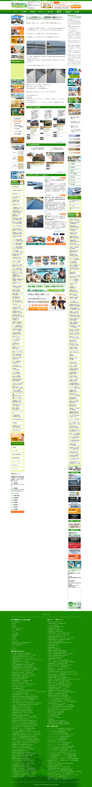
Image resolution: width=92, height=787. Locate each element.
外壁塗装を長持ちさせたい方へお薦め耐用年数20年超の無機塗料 (60, 769)
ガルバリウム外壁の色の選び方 (73, 284)
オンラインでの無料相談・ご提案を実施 (74, 219)
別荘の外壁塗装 (51, 719)
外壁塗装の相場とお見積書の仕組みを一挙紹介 (56, 636)
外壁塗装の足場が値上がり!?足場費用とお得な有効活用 (58, 722)
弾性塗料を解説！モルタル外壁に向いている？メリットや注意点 (24, 773)
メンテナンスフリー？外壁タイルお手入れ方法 (74, 352)
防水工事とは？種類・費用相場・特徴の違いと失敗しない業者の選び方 (25, 737)
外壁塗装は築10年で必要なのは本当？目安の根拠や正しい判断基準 (24, 667)
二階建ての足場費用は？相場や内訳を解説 (74, 323)
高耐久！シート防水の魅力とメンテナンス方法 (17, 398)
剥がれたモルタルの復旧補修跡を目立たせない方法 (17, 265)
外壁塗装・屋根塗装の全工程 (53, 628)
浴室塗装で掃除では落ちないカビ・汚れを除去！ (57, 703)
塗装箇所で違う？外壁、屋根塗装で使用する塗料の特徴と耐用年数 (60, 763)
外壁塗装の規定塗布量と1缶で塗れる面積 (74, 369)
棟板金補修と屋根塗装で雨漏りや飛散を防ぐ (17, 380)
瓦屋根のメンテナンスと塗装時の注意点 (17, 348)
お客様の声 (32, 11)
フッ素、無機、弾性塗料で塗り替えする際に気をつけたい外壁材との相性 (25, 731)
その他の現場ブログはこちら (59, 231)
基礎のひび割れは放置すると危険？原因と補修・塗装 (22, 755)
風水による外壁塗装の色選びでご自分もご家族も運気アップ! (23, 664)
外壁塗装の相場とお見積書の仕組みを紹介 (74, 241)
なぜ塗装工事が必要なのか (17, 190)
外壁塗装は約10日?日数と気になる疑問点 (73, 255)
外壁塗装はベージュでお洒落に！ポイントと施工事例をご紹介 (23, 768)
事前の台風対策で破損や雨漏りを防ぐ (73, 398)
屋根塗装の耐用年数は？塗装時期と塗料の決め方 (74, 412)
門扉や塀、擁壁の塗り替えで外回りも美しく (56, 656)
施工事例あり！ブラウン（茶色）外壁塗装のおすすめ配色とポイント (25, 769)
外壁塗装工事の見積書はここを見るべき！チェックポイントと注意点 (61, 637)
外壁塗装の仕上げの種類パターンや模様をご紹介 (74, 448)
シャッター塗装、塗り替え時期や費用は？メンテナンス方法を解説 (60, 704)
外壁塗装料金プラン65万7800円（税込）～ (56, 629)
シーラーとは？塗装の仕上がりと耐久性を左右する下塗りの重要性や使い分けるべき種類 (64, 771)
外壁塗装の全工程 (15, 204)
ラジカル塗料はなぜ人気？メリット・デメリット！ (74, 459)
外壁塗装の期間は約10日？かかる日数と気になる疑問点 (22, 666)
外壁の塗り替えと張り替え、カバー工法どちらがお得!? (22, 685)
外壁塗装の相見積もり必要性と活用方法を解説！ (74, 237)
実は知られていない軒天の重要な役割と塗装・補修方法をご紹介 (60, 684)
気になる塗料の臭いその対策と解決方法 (73, 262)
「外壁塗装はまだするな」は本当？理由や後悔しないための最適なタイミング (26, 669)
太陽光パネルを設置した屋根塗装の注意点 (74, 380)
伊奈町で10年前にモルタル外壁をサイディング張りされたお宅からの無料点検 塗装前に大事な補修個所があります (74, 57)
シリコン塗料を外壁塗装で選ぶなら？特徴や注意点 (17, 247)
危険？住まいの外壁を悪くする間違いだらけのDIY (74, 330)
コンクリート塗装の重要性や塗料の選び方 (16, 376)
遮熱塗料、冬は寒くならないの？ (54, 761)
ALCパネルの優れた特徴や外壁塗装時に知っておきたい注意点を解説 (25, 725)
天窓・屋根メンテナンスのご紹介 (16, 305)
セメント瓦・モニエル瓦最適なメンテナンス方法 (17, 351)
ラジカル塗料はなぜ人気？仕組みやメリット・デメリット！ (23, 774)
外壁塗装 (17, 65)
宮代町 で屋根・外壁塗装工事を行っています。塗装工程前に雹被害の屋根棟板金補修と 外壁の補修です (55, 199)
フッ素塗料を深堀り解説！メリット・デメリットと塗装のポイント (24, 771)
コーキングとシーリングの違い (17, 412)
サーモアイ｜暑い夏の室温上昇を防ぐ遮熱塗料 (56, 731)
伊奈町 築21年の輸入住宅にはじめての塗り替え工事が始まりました (74, 42)
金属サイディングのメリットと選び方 (16, 337)
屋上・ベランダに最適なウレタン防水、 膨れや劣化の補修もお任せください (26, 741)
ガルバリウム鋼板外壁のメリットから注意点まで (74, 280)
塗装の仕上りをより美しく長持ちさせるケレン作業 (17, 273)
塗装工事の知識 (15, 186)
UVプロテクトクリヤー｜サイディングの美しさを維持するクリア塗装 (61, 745)
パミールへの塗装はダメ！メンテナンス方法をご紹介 (74, 387)
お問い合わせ (15, 465)
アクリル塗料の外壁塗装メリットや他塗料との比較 (17, 240)
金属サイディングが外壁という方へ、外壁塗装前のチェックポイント (61, 779)
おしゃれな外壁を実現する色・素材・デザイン (74, 416)
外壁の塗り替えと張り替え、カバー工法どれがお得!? (74, 269)
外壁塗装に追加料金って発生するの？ (73, 233)
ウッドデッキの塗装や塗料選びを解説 (16, 366)
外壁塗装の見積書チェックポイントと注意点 (74, 244)
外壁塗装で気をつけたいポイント (17, 283)
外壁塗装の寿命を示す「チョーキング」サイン (17, 258)
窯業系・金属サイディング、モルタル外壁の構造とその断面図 (23, 728)
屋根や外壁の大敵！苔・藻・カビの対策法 (73, 377)
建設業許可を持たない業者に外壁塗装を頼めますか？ (22, 642)
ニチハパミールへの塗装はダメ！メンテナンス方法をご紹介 (23, 749)
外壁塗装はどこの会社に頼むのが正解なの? (20, 718)
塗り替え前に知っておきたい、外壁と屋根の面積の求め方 (23, 726)
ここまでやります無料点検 (68, 12)
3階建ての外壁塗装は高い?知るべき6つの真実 (74, 266)
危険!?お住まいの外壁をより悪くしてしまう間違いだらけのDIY (24, 683)
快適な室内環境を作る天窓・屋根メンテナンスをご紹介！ (59, 687)
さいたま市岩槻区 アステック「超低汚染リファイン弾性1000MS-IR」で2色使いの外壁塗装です (74, 32)
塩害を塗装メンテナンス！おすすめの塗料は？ (17, 405)
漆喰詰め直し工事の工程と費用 (73, 359)
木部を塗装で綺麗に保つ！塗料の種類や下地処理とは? (74, 384)
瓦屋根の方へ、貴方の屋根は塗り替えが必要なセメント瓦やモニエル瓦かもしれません (64, 679)
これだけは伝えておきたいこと (18, 628)
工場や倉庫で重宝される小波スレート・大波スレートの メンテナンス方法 (26, 733)
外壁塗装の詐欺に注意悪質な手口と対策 (73, 251)
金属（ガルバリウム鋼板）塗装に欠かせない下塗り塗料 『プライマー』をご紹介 (63, 774)
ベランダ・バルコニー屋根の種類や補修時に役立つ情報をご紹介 (24, 736)
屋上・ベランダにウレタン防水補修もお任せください (17, 394)
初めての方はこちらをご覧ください (54, 621)
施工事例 (24, 11)
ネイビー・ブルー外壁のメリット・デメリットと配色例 (22, 761)
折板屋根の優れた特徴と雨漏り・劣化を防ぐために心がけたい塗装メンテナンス (63, 671)
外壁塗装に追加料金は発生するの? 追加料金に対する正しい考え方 (60, 664)
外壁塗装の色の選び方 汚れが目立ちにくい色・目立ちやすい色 (24, 658)
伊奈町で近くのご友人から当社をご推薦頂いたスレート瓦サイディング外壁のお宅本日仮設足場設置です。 (55, 218)
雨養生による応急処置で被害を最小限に (74, 402)
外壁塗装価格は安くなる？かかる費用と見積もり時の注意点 (59, 639)
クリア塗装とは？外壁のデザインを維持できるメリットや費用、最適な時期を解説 (63, 758)
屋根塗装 (17, 68)
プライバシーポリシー (16, 461)
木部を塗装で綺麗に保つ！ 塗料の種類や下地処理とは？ (22, 747)
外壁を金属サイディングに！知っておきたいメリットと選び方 (59, 668)
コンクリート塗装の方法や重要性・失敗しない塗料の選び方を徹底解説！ (61, 706)
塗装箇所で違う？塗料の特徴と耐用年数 (73, 291)
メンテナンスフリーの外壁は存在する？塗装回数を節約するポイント (25, 690)
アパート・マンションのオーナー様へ (74, 205)
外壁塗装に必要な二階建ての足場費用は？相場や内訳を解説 (59, 723)
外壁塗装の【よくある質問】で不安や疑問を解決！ (21, 653)
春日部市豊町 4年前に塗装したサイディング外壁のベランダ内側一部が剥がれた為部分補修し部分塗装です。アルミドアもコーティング (74, 63)
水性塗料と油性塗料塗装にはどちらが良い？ (74, 348)
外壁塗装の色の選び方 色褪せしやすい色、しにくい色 (22, 656)
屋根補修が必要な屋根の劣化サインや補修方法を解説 (58, 695)
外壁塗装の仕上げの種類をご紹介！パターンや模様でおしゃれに (24, 776)
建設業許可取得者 (15, 457)
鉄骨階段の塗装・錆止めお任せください (17, 358)
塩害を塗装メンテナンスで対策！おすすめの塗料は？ (22, 745)
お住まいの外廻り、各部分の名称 (18, 686)
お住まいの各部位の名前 (17, 226)
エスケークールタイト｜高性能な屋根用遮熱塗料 (57, 739)
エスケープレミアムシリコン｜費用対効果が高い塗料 (58, 737)
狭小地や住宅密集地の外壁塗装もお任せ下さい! (17, 333)
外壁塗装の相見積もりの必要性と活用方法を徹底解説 (22, 710)
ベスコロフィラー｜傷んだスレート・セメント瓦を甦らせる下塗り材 (61, 734)
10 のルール (14, 631)
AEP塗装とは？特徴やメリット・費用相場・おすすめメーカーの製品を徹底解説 (63, 760)
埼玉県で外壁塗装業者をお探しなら (18, 644)
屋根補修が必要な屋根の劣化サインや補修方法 (17, 323)
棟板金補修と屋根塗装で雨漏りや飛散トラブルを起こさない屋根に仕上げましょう (27, 734)
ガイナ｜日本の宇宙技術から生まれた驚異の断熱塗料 (58, 749)
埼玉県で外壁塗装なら (16, 454)
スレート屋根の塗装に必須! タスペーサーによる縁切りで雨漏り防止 (24, 717)
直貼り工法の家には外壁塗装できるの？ (73, 341)
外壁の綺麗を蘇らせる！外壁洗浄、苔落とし (74, 373)
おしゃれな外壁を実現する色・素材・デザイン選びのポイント (23, 760)
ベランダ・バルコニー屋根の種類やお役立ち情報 (17, 383)
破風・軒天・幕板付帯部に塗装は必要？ (16, 290)
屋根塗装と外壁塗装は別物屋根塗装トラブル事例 (17, 280)
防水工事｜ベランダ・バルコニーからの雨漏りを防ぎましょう (59, 660)
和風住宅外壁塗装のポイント (73, 355)
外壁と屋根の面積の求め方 (17, 419)
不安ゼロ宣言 (14, 636)
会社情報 (14, 637)
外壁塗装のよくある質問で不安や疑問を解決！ (74, 223)
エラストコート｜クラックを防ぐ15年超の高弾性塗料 (58, 744)
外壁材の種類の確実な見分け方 (72, 273)
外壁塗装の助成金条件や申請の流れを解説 (74, 226)
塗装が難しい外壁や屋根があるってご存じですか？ (74, 334)
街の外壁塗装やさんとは (16, 621)
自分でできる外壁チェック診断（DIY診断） (20, 682)
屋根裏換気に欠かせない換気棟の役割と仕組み (17, 401)
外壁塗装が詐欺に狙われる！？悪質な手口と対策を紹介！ (23, 712)
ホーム (15, 11)
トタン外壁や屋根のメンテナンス (16, 340)
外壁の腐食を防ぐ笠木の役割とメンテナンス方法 (17, 308)
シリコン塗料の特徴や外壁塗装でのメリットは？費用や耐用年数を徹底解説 (62, 753)
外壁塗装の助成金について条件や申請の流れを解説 (57, 663)
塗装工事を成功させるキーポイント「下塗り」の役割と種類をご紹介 (61, 773)
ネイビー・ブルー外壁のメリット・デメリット (74, 420)
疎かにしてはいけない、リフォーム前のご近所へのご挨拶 (23, 670)
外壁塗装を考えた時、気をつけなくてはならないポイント (23, 707)
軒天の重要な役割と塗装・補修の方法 (16, 298)
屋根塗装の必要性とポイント (53, 647)
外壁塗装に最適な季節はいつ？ (17, 237)
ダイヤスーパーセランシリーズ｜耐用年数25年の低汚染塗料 (59, 736)
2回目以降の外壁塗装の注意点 (72, 287)
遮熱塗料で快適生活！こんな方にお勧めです (56, 741)
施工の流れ (50, 11)
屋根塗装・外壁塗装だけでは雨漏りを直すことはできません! (23, 675)
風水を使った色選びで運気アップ (75, 118)
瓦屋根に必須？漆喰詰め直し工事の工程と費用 (56, 676)
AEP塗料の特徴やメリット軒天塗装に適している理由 (74, 463)
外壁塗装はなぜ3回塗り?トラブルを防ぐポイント (17, 287)
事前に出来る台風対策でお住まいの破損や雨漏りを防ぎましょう (24, 752)
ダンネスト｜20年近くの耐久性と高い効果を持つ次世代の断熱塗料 (60, 747)
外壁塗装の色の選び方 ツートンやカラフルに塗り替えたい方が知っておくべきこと (27, 659)
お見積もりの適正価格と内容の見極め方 (74, 248)
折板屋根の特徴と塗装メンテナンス (15, 344)
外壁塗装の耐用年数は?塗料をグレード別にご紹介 (17, 230)
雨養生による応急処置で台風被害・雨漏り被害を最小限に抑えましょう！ (25, 753)
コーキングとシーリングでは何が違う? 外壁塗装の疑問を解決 (23, 723)
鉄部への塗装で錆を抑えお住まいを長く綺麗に (17, 355)
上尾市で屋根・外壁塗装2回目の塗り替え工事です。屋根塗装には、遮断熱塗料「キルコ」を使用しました (74, 47)
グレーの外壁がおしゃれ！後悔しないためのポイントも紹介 (23, 763)
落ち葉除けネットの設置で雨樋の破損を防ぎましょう (58, 693)
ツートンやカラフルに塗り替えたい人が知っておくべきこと (75, 131)
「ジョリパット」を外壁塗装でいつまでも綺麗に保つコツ (23, 729)
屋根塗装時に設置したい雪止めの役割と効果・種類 (17, 315)
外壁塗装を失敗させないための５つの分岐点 (20, 661)
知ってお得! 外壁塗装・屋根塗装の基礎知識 (20, 677)
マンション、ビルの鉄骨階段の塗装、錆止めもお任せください (59, 698)
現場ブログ (32, 14)
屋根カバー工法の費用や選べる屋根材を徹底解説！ (57, 652)
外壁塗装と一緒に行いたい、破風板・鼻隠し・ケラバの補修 (59, 682)
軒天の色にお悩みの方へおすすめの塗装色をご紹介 (17, 301)
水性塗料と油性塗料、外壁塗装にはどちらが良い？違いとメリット (60, 768)
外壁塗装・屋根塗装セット (17, 72)
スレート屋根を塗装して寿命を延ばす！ (55, 714)
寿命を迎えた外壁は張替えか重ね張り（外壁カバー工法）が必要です (61, 653)
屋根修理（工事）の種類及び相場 (16, 215)
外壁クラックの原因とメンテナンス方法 (16, 262)
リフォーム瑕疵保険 (16, 629)
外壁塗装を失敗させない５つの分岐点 (74, 230)
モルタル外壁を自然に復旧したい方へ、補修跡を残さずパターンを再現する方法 (27, 702)
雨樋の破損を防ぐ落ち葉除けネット (15, 319)
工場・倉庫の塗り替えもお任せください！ (74, 201)
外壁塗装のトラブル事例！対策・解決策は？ (74, 409)
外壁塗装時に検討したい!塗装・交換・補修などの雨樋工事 (59, 690)
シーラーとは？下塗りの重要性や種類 (73, 301)
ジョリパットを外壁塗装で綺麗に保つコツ (74, 362)
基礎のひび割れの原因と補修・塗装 (72, 405)
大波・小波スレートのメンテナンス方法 (16, 430)
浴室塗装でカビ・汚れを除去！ (16, 369)
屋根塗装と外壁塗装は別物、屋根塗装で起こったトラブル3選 (23, 715)
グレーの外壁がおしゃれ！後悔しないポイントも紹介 (74, 423)
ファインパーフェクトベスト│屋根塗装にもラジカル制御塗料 (59, 729)
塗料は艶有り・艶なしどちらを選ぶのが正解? (74, 344)
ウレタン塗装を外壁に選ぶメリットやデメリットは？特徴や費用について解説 (62, 757)
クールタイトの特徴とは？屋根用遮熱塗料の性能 (74, 455)
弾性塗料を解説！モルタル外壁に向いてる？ (74, 445)
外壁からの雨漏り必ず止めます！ (54, 644)
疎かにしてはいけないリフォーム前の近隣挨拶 (74, 259)
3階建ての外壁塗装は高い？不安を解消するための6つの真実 (23, 674)
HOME (27, 14)
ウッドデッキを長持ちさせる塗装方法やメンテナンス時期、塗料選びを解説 (62, 701)
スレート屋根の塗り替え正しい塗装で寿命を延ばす (17, 326)
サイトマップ (15, 468)
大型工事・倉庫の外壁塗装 (53, 715)
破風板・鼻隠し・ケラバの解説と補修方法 (17, 294)
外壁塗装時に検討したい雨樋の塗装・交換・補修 (17, 312)
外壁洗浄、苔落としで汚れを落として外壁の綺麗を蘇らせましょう (60, 709)
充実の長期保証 (15, 634)
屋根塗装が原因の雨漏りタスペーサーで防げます (17, 330)
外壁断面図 (14, 422)
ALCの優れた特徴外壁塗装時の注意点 (16, 416)
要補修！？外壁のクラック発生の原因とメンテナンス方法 (23, 701)
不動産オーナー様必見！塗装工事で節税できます (74, 312)
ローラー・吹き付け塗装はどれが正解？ (73, 366)
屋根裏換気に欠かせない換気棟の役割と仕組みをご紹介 (22, 744)
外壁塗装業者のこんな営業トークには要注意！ (74, 327)
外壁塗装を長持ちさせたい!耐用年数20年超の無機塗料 (74, 305)
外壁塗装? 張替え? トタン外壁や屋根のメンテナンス (58, 669)
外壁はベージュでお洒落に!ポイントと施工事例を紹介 (74, 434)
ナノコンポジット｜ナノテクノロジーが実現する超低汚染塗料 (59, 742)
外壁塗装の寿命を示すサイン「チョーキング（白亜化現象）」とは (24, 699)
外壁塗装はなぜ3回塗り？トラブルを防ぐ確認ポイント (22, 709)
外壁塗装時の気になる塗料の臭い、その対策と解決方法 (22, 672)
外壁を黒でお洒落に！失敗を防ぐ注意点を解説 (74, 427)
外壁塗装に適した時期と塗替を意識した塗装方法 (17, 233)
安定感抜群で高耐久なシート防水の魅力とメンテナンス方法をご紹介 (25, 742)
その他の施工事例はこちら (60, 142)
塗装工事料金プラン (59, 12)
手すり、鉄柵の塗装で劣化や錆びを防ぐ (16, 362)
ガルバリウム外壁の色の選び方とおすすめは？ (21, 693)
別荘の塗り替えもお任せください (74, 208)
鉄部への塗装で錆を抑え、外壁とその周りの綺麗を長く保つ (59, 696)
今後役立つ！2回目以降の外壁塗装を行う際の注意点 (58, 655)
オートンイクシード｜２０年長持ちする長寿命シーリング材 (59, 752)
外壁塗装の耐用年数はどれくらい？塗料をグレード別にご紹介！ (24, 694)
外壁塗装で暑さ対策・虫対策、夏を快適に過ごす (57, 720)
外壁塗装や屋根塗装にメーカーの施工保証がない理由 (74, 309)
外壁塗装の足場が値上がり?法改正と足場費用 (74, 319)
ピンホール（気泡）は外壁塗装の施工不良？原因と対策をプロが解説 (25, 704)
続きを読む (57, 228)
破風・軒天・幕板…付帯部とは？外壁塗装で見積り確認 (58, 680)
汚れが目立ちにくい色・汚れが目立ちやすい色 (75, 122)
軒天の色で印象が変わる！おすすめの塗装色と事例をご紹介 (59, 685)
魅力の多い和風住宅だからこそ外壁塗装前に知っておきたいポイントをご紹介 (62, 674)
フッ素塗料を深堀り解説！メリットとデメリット (74, 441)
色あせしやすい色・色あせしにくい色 (75, 126)
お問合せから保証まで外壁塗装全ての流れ (56, 626)
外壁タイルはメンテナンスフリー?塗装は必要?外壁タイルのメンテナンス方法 (62, 672)
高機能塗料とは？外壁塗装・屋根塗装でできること (17, 276)
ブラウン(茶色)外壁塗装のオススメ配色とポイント (74, 437)
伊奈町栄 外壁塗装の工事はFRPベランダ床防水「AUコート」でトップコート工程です (74, 28)
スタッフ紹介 (15, 450)
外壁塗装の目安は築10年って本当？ (16, 201)
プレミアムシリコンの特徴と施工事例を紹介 (73, 452)
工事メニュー (41, 11)
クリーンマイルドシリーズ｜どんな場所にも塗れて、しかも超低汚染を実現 (62, 750)
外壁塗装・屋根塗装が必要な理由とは (19, 678)
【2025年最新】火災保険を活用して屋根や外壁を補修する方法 (59, 642)
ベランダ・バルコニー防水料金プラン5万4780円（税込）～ (59, 634)
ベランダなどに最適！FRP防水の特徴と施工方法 (17, 391)
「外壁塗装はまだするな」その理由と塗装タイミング (17, 208)
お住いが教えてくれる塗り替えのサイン (16, 197)
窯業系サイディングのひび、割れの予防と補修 (74, 337)
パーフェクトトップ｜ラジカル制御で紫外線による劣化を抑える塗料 (61, 728)
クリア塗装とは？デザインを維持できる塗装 (17, 251)
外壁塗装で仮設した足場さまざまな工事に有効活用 (74, 316)
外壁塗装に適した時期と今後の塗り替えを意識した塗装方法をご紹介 (25, 696)
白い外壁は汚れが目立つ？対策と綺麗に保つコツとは (74, 430)
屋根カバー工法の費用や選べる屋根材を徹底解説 (17, 222)
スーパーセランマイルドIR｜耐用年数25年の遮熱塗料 (58, 733)
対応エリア (14, 639)
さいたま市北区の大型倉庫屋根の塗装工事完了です (74, 19)
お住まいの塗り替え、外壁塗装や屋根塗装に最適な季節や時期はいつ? (25, 698)
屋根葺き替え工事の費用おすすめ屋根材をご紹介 (17, 219)
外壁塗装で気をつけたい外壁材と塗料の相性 (17, 426)
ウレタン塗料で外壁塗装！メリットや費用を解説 (17, 244)
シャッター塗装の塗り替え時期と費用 (16, 373)
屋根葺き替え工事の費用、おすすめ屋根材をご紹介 (57, 650)
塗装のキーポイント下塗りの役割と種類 (73, 294)
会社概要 (77, 11)
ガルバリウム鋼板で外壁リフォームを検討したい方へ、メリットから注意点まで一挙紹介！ (29, 691)
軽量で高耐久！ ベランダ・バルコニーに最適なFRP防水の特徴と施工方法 (26, 739)
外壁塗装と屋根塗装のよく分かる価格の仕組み (56, 623)
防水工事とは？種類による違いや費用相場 (17, 387)
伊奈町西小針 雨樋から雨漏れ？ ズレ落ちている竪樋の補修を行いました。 (74, 52)
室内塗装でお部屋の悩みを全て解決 (54, 658)
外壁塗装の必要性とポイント (53, 645)
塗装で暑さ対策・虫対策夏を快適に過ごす (17, 255)
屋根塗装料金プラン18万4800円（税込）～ (56, 631)
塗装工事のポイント (16, 193)
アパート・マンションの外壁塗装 (54, 717)
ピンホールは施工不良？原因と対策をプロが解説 (17, 269)
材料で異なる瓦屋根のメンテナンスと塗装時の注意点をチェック (60, 677)
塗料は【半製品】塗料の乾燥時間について (17, 408)
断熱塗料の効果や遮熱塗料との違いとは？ (74, 391)
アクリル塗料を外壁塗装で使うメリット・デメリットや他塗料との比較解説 (62, 755)
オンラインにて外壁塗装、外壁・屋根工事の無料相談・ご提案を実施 (61, 661)
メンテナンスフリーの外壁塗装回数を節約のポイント (74, 276)
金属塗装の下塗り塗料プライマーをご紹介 (73, 298)
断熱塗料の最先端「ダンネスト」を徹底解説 (74, 395)
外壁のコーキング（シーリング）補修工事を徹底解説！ (58, 666)
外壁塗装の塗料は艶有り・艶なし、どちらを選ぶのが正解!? (59, 766)
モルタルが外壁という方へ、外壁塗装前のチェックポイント (59, 776)
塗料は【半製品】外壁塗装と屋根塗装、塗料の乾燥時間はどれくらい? (25, 720)
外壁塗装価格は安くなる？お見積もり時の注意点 (17, 212)
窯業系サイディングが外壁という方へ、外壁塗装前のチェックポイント (61, 777)
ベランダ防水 (17, 76)
